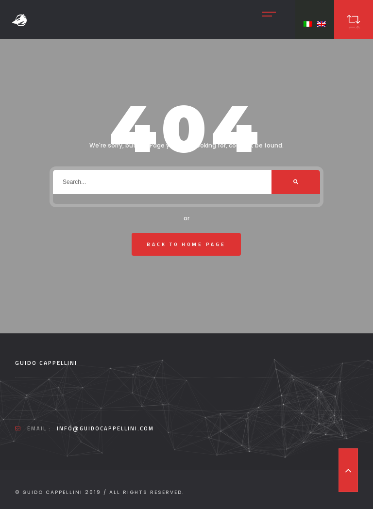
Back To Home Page (186, 244)
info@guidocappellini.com (105, 428)
